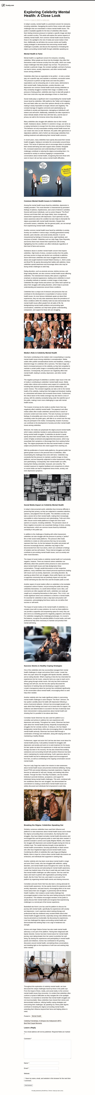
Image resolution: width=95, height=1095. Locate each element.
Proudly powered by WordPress (40, 1090)
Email (26, 1068)
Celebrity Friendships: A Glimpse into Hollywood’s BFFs (42, 1021)
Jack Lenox (60, 1090)
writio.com (45, 20)
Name (26, 1063)
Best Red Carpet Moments (33, 1023)
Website (26, 1073)
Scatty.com (10, 5)
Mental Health (36, 1016)
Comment (28, 1038)
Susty (54, 1090)
